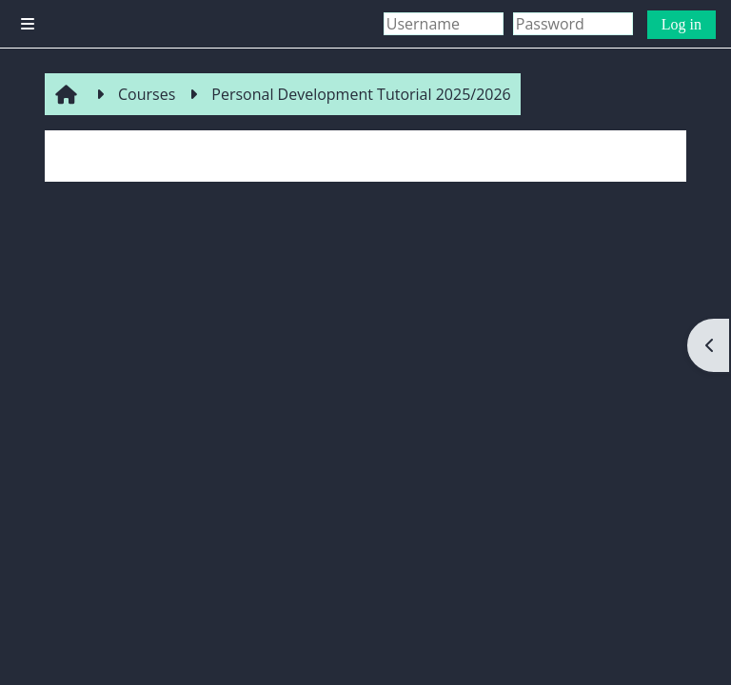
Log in (681, 24)
